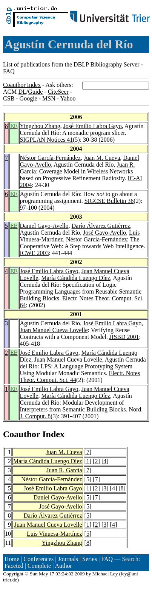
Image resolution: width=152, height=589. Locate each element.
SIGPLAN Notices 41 (46, 139)
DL (22, 91)
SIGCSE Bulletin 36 (109, 201)
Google (28, 98)
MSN (48, 98)
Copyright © (16, 574)
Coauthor (21, 434)
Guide (35, 91)
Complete (39, 566)
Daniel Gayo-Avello (44, 226)
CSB (8, 98)
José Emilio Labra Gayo (92, 126)
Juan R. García (64, 470)
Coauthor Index (22, 85)
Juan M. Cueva (102, 158)
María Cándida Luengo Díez (75, 278)
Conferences (38, 559)
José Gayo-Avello (104, 232)
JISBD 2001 (124, 337)
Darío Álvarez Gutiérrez (101, 226)
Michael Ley (105, 574)
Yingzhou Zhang (40, 126)
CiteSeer (58, 91)
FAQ (9, 71)
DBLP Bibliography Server (107, 64)
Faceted (14, 566)
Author (63, 566)
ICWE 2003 (34, 253)
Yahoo (67, 98)
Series (89, 559)
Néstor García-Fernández (50, 158)
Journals (68, 559)
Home (12, 559)
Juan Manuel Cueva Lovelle (54, 330)
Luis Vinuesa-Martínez (54, 533)
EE (14, 126)
